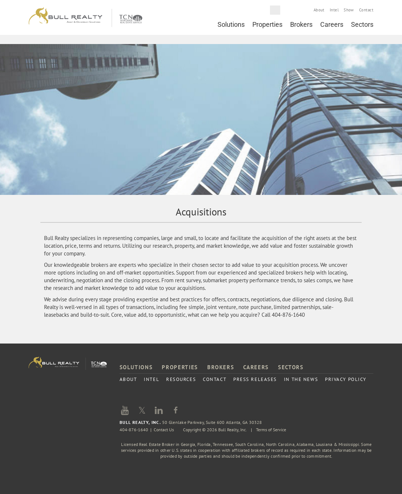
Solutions (231, 24)
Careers (331, 24)
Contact (366, 9)
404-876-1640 (134, 429)
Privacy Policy (345, 379)
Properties (267, 24)
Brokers (301, 24)
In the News (301, 379)
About (319, 9)
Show (349, 9)
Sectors (362, 24)
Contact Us (164, 429)
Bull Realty (85, 17)
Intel (334, 9)
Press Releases (255, 379)
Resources (181, 379)
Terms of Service (271, 429)
